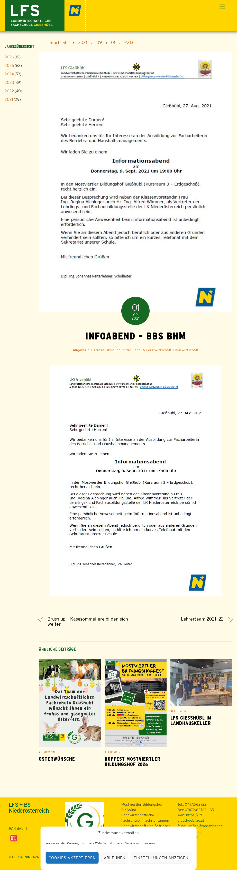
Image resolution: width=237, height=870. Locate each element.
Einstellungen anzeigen (161, 858)
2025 (9, 65)
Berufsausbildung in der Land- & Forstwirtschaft (131, 350)
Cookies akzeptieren (72, 858)
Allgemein (81, 350)
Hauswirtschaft (185, 350)
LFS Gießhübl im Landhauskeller (191, 720)
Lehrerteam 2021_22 (202, 619)
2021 (9, 99)
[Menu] (222, 7)
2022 (9, 91)
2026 (9, 57)
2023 (9, 82)
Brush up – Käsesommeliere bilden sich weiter (88, 621)
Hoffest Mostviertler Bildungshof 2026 (132, 761)
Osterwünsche (57, 759)
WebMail (18, 828)
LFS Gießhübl (21, 857)
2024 (9, 74)
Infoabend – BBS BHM (135, 335)
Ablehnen (114, 858)
